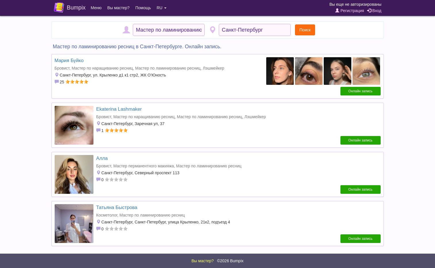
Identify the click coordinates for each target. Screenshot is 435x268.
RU (161, 7)
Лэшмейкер (213, 68)
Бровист (62, 68)
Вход (374, 10)
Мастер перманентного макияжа (143, 166)
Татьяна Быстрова (116, 207)
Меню (96, 7)
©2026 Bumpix (230, 261)
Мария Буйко (69, 60)
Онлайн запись (360, 91)
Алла (102, 158)
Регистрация (349, 10)
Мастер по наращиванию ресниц (102, 68)
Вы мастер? (118, 7)
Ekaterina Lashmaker (119, 109)
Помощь (143, 7)
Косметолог (106, 215)
